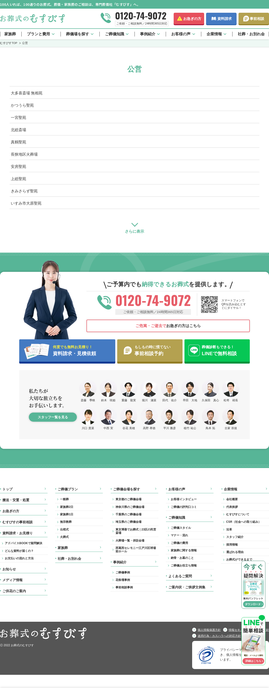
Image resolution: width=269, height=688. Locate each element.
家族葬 (10, 34)
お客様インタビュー (184, 499)
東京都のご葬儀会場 (128, 499)
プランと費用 (38, 34)
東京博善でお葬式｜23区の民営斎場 (136, 531)
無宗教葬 (66, 522)
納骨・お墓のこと (182, 558)
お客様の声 (180, 34)
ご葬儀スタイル (181, 528)
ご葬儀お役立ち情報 (184, 565)
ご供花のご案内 (14, 591)
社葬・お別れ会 (251, 34)
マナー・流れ (179, 535)
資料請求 (224, 19)
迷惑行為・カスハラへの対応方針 (219, 635)
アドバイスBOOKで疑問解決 (23, 543)
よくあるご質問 (180, 576)
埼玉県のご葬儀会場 (128, 522)
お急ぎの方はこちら (168, 326)
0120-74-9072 (140, 15)
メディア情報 (12, 580)
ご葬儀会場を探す (126, 489)
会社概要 (232, 499)
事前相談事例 (124, 587)
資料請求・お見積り (17, 533)
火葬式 (64, 537)
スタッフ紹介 (235, 537)
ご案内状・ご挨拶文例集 (186, 587)
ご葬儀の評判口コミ (184, 507)
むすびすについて (237, 514)
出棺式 (64, 529)
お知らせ (9, 569)
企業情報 (214, 34)
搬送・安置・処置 (15, 500)
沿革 (229, 529)
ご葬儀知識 (114, 34)
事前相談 (257, 19)
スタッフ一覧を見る (53, 417)
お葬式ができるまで (239, 559)
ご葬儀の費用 (179, 543)
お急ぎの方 (192, 19)
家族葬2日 (66, 507)
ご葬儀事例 (123, 572)
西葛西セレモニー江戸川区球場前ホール (136, 549)
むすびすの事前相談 (17, 522)
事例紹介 (147, 34)
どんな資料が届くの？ (19, 551)
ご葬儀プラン (68, 489)
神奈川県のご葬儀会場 (130, 507)
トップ (7, 489)
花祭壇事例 (123, 580)
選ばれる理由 (235, 552)
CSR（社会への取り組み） (243, 522)
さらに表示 (134, 231)
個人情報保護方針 (209, 629)
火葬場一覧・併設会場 (130, 540)
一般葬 (64, 499)
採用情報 (232, 544)
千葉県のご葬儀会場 (128, 514)
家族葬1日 (66, 514)
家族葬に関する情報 (184, 550)
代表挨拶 (232, 507)
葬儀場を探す (77, 34)
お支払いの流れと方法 (19, 558)
